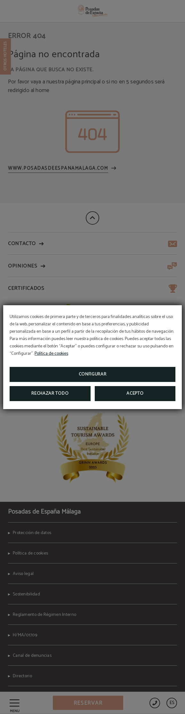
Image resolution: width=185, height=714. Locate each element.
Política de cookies (51, 353)
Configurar (93, 374)
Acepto (134, 393)
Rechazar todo (49, 393)
